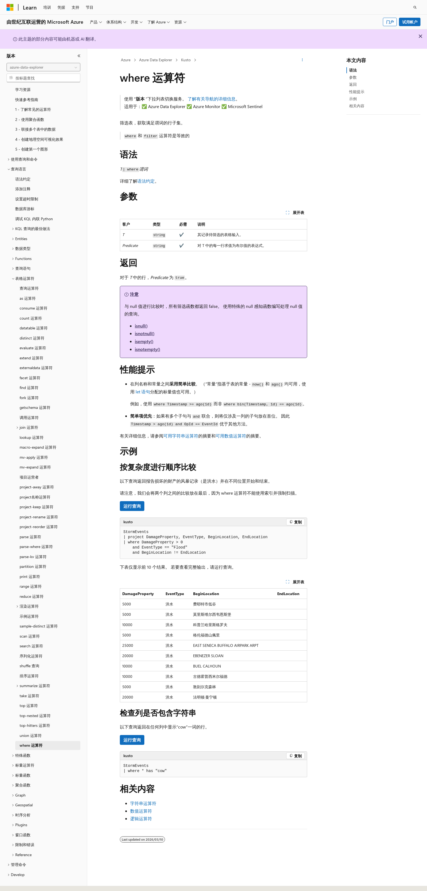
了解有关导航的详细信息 (212, 99)
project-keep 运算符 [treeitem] (36, 491)
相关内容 (356, 105)
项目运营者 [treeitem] (29, 462)
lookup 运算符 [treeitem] (32, 422)
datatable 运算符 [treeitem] (34, 313)
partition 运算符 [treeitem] (33, 551)
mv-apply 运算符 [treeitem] (34, 442)
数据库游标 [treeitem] (24, 193)
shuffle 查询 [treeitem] (29, 650)
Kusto (186, 59)
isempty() (144, 341)
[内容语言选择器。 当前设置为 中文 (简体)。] (21, 882)
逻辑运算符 (141, 818)
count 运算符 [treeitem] (31, 303)
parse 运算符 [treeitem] (30, 521)
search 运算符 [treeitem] (31, 630)
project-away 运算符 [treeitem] (37, 471)
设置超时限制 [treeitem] (26, 183)
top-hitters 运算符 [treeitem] (35, 710)
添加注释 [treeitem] (22, 173)
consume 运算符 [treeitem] (33, 293)
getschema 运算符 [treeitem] (35, 392)
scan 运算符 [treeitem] (30, 621)
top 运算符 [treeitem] (29, 690)
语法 (353, 70)
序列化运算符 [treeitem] (31, 641)
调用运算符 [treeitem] (29, 402)
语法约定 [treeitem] (22, 164)
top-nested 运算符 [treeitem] (35, 700)
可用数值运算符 (231, 436)
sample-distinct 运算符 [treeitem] (39, 611)
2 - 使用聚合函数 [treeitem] (29, 104)
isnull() (141, 326)
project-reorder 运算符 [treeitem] (39, 511)
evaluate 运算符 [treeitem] (33, 332)
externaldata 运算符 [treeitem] (36, 352)
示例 (353, 98)
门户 (390, 22)
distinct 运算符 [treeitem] (32, 323)
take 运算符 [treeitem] (29, 680)
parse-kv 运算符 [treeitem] (33, 541)
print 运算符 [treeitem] (30, 561)
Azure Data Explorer (155, 59)
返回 (353, 84)
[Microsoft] (10, 7)
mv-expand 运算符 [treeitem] (35, 452)
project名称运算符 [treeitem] (35, 482)
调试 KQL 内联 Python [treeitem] (34, 203)
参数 (353, 77)
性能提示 (356, 91)
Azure (125, 59)
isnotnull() (144, 333)
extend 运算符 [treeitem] (31, 342)
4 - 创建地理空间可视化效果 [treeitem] (39, 124)
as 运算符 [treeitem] (28, 283)
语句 (143, 391)
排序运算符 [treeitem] (29, 660)
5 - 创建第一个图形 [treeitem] (31, 134)
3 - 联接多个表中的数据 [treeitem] (35, 114)
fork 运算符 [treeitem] (29, 382)
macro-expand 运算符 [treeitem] (38, 432)
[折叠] (79, 56)
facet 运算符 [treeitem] (30, 362)
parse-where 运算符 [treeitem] (36, 531)
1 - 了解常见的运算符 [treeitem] (33, 94)
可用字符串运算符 (180, 436)
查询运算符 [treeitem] (29, 273)
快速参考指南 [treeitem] (26, 84)
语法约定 (146, 181)
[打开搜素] (415, 7)
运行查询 (132, 506)
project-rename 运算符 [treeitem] (39, 501)
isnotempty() (147, 349)
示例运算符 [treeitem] (29, 601)
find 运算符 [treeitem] (29, 372)
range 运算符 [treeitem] (31, 571)
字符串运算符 (143, 803)
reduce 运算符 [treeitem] (32, 581)
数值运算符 (141, 811)
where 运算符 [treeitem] (31, 730)
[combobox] (43, 67)
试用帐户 (409, 22)
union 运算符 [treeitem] (31, 720)
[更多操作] (302, 60)
